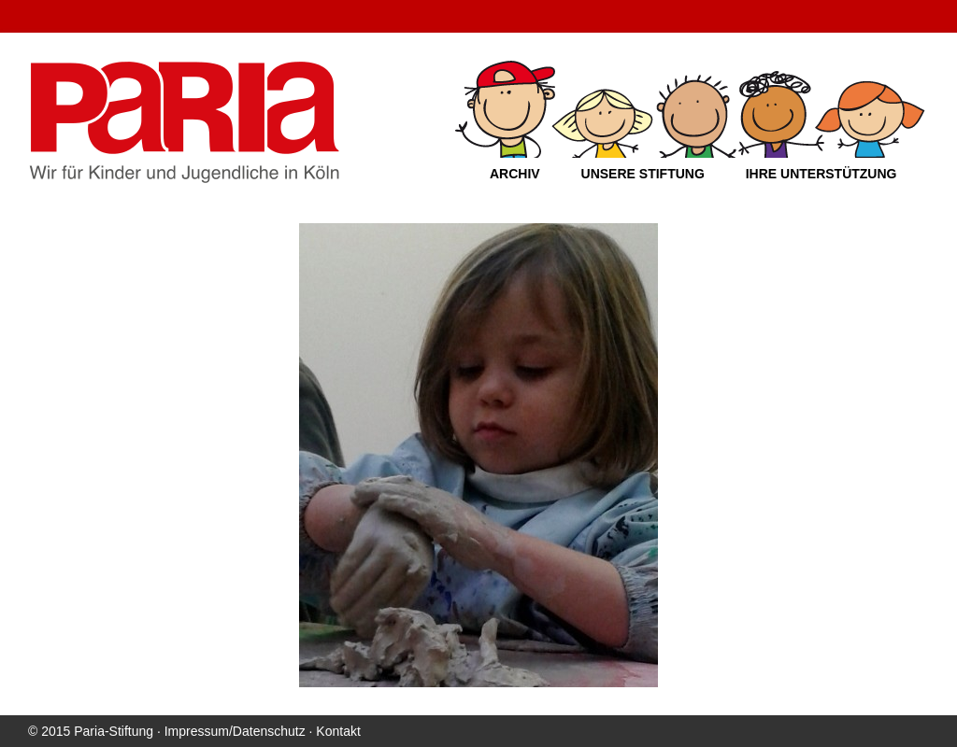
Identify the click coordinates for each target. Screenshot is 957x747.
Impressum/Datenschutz (235, 731)
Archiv (515, 173)
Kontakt (338, 731)
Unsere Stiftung (643, 173)
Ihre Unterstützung (821, 173)
